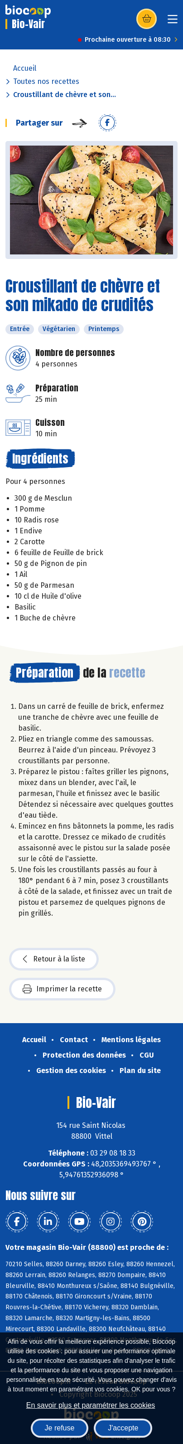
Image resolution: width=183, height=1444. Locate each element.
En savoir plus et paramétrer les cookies (90, 1405)
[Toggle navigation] (173, 22)
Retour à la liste (54, 959)
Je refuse (60, 1428)
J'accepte (123, 1428)
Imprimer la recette (62, 989)
